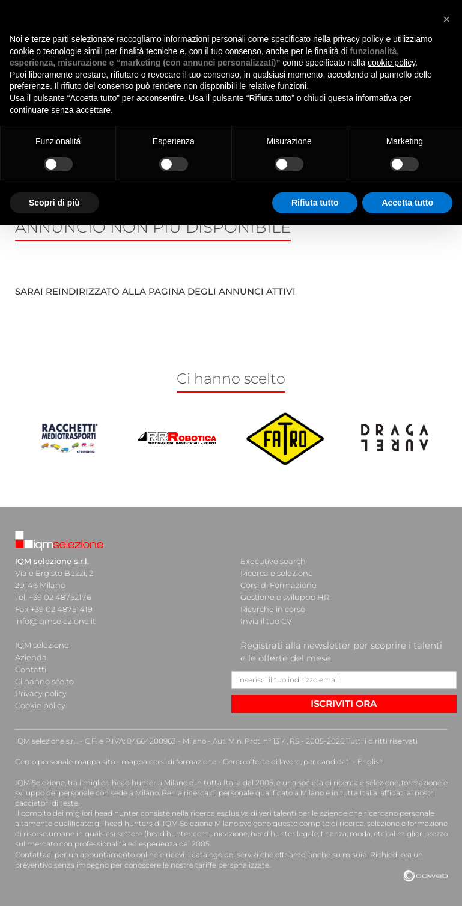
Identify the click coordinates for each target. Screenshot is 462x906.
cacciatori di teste (46, 802)
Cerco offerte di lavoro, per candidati (287, 761)
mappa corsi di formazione (168, 761)
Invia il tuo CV (266, 621)
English (370, 761)
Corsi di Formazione (278, 585)
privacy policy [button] (358, 39)
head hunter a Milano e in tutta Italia (176, 782)
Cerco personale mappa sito (65, 761)
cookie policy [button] (391, 62)
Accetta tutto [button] (407, 202)
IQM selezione (42, 645)
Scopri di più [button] (54, 202)
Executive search (273, 561)
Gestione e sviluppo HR (284, 597)
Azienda (31, 657)
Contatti (30, 669)
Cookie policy (40, 705)
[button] (446, 19)
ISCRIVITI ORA (344, 703)
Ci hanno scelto (44, 681)
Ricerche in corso (272, 609)
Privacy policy (41, 693)
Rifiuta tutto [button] (315, 202)
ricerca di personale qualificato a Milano (254, 792)
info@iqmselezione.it (55, 621)
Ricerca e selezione (276, 573)
